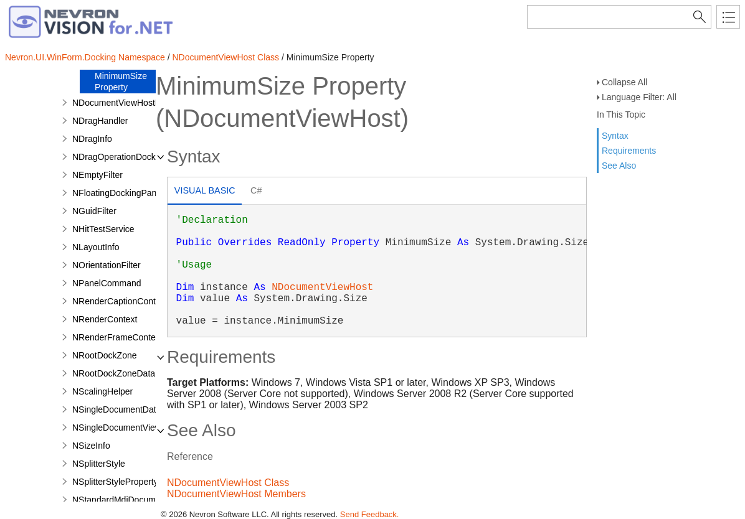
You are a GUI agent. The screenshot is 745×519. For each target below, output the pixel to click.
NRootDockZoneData (113, 373)
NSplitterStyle (98, 464)
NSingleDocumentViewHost (125, 427)
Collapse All (624, 82)
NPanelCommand (106, 283)
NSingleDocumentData (116, 409)
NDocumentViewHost (322, 287)
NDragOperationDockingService (134, 157)
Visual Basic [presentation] (204, 190)
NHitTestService (103, 229)
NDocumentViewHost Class (225, 57)
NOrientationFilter (106, 265)
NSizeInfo (91, 446)
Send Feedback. (369, 514)
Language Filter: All (639, 97)
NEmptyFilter (97, 175)
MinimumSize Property (121, 81)
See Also (619, 166)
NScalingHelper (102, 391)
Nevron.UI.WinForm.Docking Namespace (85, 57)
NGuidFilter (94, 211)
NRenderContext (104, 319)
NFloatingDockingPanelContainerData (146, 193)
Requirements (629, 151)
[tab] (205, 192)
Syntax (615, 136)
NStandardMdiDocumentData (129, 500)
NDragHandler (100, 121)
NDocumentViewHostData (122, 103)
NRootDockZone (104, 355)
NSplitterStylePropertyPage (125, 482)
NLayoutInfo (96, 247)
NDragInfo (92, 139)
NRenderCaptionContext (120, 301)
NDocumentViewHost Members (236, 494)
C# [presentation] (256, 190)
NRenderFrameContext (117, 337)
